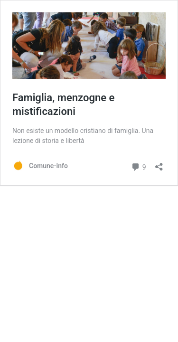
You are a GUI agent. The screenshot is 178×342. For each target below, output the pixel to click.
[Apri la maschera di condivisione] (159, 163)
